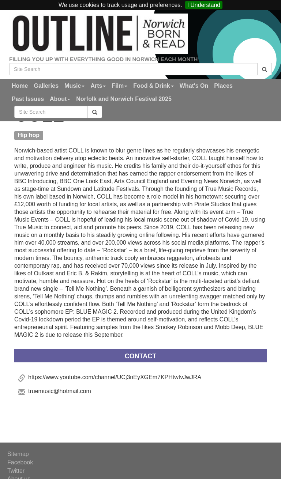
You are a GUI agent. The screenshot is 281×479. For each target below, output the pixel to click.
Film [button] (119, 86)
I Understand (203, 5)
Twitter (16, 471)
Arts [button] (98, 86)
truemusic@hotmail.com (59, 391)
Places (223, 86)
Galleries (46, 86)
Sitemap (18, 454)
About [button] (60, 99)
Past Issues (28, 99)
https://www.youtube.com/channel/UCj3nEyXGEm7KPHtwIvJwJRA (114, 377)
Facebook (20, 462)
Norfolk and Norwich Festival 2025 (124, 99)
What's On (194, 86)
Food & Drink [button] (153, 86)
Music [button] (74, 86)
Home (20, 86)
